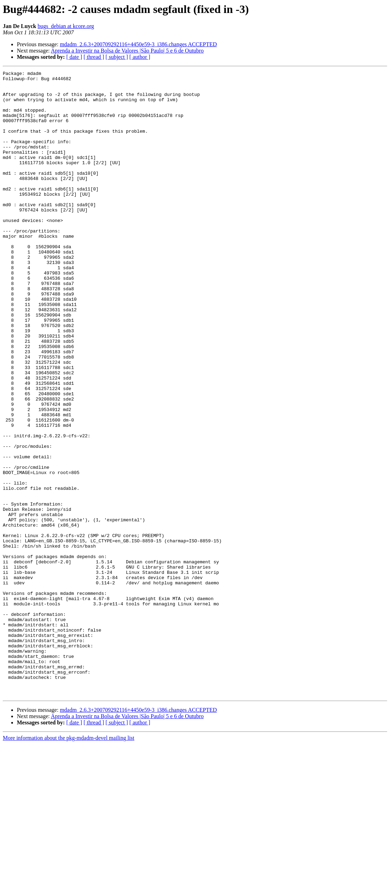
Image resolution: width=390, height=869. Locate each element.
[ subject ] (117, 57)
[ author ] (139, 57)
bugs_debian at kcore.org (66, 26)
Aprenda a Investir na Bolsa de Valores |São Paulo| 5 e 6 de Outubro (127, 51)
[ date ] (74, 57)
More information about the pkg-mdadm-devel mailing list (68, 863)
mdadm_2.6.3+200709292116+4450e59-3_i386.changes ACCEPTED (138, 44)
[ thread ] (93, 57)
